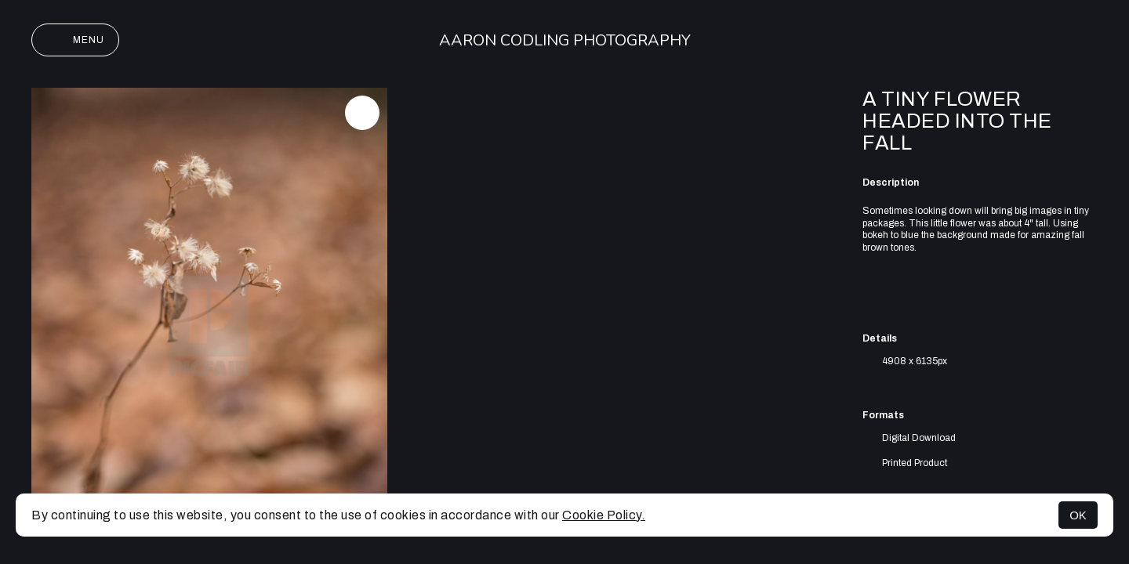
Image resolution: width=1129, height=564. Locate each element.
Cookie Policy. (603, 515)
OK (1078, 515)
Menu (75, 40)
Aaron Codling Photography (565, 40)
